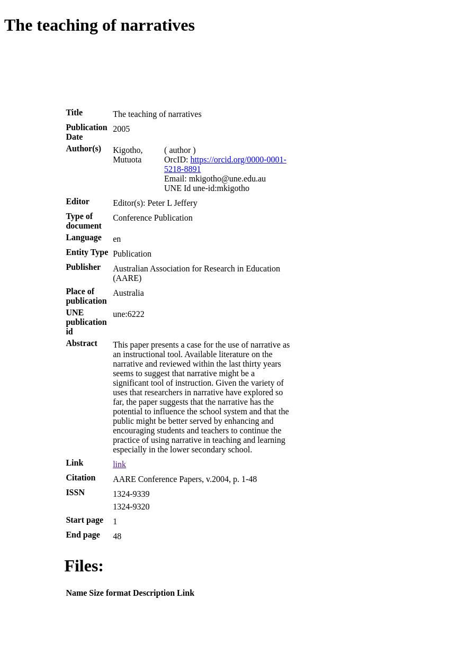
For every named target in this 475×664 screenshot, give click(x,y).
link (119, 464)
